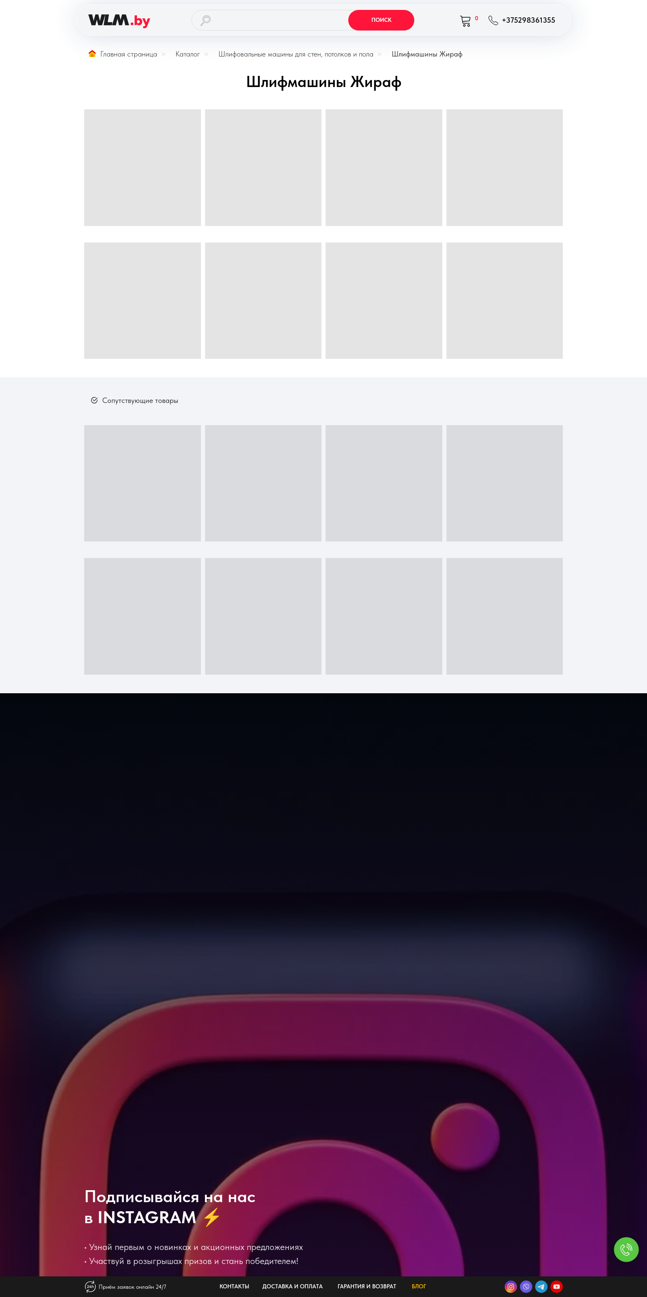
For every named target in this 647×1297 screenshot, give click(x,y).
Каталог (187, 53)
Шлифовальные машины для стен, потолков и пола (295, 53)
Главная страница (122, 53)
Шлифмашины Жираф (427, 53)
